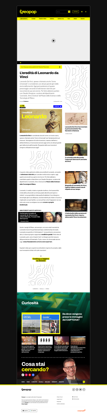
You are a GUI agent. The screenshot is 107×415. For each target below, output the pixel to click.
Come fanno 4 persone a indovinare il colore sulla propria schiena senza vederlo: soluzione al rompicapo (45, 349)
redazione (59, 401)
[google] (33, 410)
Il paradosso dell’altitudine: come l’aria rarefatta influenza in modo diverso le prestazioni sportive (78, 349)
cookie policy (59, 399)
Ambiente (54, 382)
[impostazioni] (75, 399)
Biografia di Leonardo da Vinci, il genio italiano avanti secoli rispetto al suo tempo (76, 187)
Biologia (47, 382)
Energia (52, 18)
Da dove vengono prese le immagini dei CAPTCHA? (72, 317)
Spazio (75, 18)
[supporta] (76, 11)
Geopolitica (61, 18)
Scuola (41, 382)
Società (82, 18)
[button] (85, 11)
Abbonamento (23, 18)
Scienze (33, 18)
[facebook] (84, 389)
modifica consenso (61, 403)
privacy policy (60, 396)
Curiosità (34, 382)
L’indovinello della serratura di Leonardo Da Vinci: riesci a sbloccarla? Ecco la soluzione (75, 215)
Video (28, 382)
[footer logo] (35, 389)
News (23, 382)
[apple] (25, 410)
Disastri (61, 382)
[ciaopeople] (81, 411)
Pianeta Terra (42, 18)
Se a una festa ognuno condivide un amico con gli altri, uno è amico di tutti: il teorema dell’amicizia (28, 349)
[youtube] (80, 389)
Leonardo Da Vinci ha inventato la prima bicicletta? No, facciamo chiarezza (76, 129)
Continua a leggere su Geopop (41, 260)
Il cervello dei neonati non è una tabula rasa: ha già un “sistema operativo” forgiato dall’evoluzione (61, 348)
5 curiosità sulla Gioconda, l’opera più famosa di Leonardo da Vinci (76, 159)
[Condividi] (57, 106)
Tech (68, 18)
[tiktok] (73, 389)
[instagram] (77, 389)
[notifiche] (81, 11)
